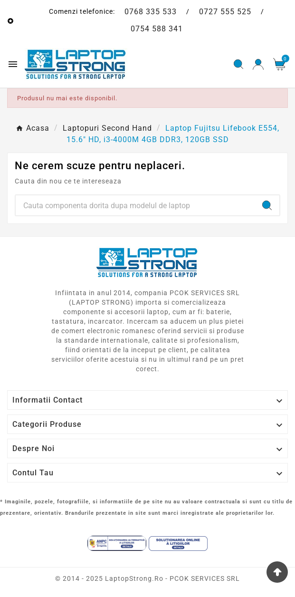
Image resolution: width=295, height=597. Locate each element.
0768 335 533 (150, 11)
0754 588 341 (157, 28)
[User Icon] (258, 64)
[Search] (135, 205)
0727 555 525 (225, 11)
